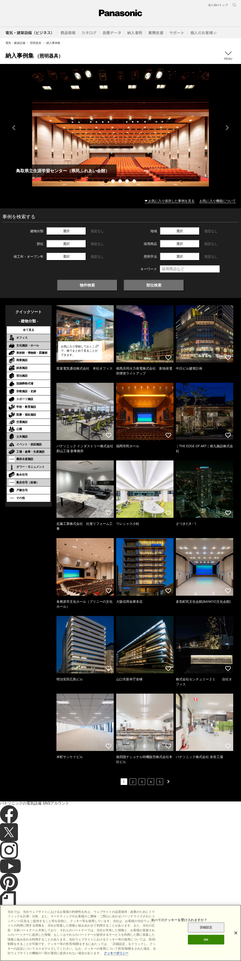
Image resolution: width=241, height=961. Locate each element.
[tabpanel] (120, 127)
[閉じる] (236, 941)
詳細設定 (206, 935)
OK (206, 947)
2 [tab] (113, 181)
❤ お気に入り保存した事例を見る (170, 200)
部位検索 (153, 285)
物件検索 (87, 285)
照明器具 (35, 43)
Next (227, 127)
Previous (13, 127)
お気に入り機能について (217, 200)
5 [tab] (134, 181)
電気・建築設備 (15, 43)
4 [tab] (127, 181)
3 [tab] (120, 181)
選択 (66, 231)
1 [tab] (106, 181)
